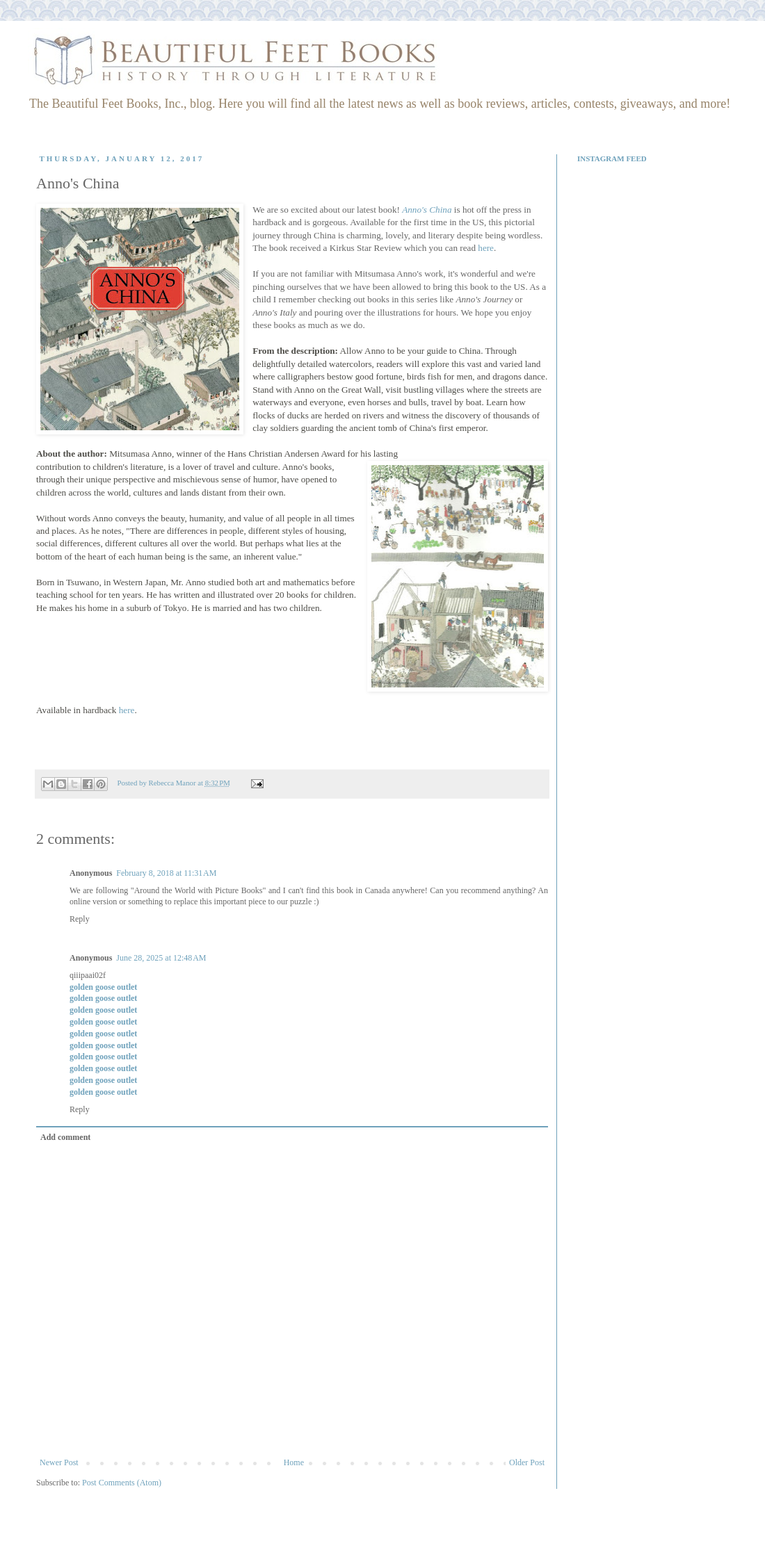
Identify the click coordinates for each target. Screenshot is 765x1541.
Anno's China (426, 209)
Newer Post (59, 1462)
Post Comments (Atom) (121, 1482)
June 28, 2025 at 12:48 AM (161, 958)
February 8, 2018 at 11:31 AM (166, 873)
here (486, 248)
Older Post (527, 1462)
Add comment (65, 1137)
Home (294, 1462)
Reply (80, 919)
